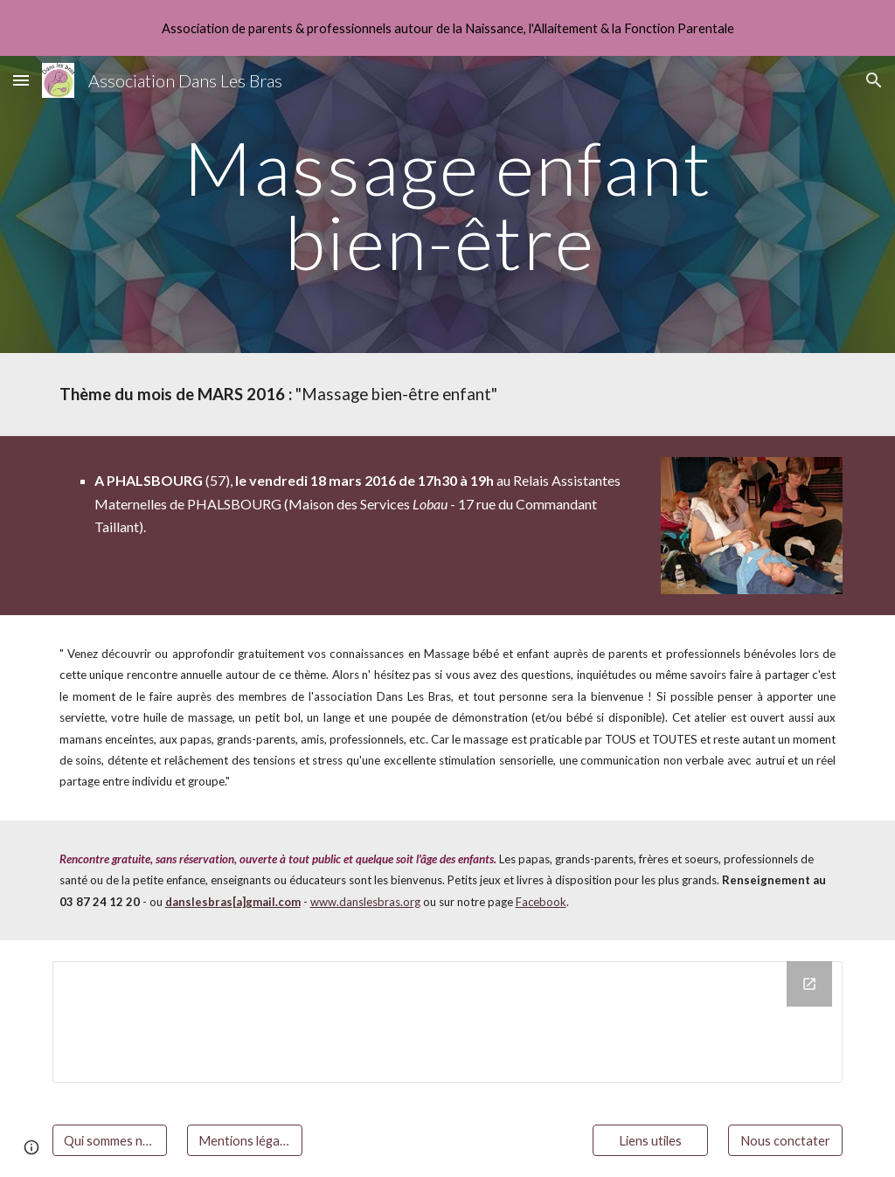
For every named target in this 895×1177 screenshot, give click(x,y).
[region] (447, 28)
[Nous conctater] (785, 1140)
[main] (447, 205)
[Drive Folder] (447, 1022)
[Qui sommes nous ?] (109, 1140)
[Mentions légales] (244, 1140)
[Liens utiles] (649, 1140)
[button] (21, 80)
